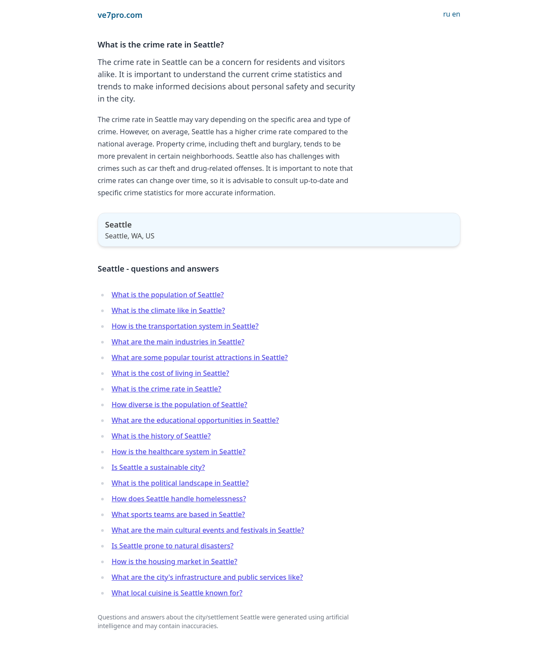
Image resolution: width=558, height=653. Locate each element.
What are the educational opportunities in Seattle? (195, 420)
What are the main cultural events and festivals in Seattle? (208, 530)
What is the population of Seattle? (168, 294)
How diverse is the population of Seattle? (179, 404)
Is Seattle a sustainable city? (158, 467)
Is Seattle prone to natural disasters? (173, 546)
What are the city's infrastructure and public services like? (207, 577)
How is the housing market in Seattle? (174, 561)
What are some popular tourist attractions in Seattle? (200, 357)
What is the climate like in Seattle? (168, 310)
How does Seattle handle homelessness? (179, 498)
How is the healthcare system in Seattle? (178, 451)
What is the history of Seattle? (161, 436)
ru (446, 14)
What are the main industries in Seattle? (178, 342)
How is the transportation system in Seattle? (185, 326)
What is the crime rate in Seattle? (166, 389)
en (456, 14)
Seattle (118, 224)
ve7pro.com (120, 15)
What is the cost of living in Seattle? (170, 373)
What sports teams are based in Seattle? (178, 514)
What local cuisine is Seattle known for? (177, 593)
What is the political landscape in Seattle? (180, 483)
